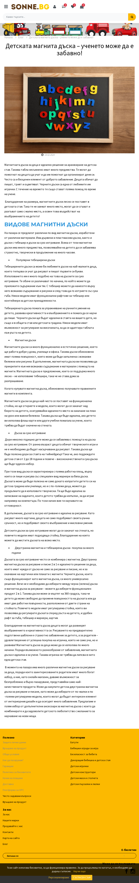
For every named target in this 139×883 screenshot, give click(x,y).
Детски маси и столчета (84, 778)
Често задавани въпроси (17, 796)
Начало (10, 37)
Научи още (79, 871)
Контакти (8, 832)
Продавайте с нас (13, 826)
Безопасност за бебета (83, 754)
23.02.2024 (47, 154)
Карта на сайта (11, 838)
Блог (22, 37)
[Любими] (72, 6)
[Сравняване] (63, 6)
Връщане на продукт (14, 802)
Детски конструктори (83, 772)
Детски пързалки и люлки (85, 784)
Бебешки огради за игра (84, 748)
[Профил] (54, 6)
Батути (74, 742)
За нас (6, 814)
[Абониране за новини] (124, 855)
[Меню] (6, 6)
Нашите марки (11, 820)
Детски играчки (79, 766)
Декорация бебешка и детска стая (90, 760)
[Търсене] (132, 17)
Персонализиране (59, 877)
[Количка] (81, 6)
